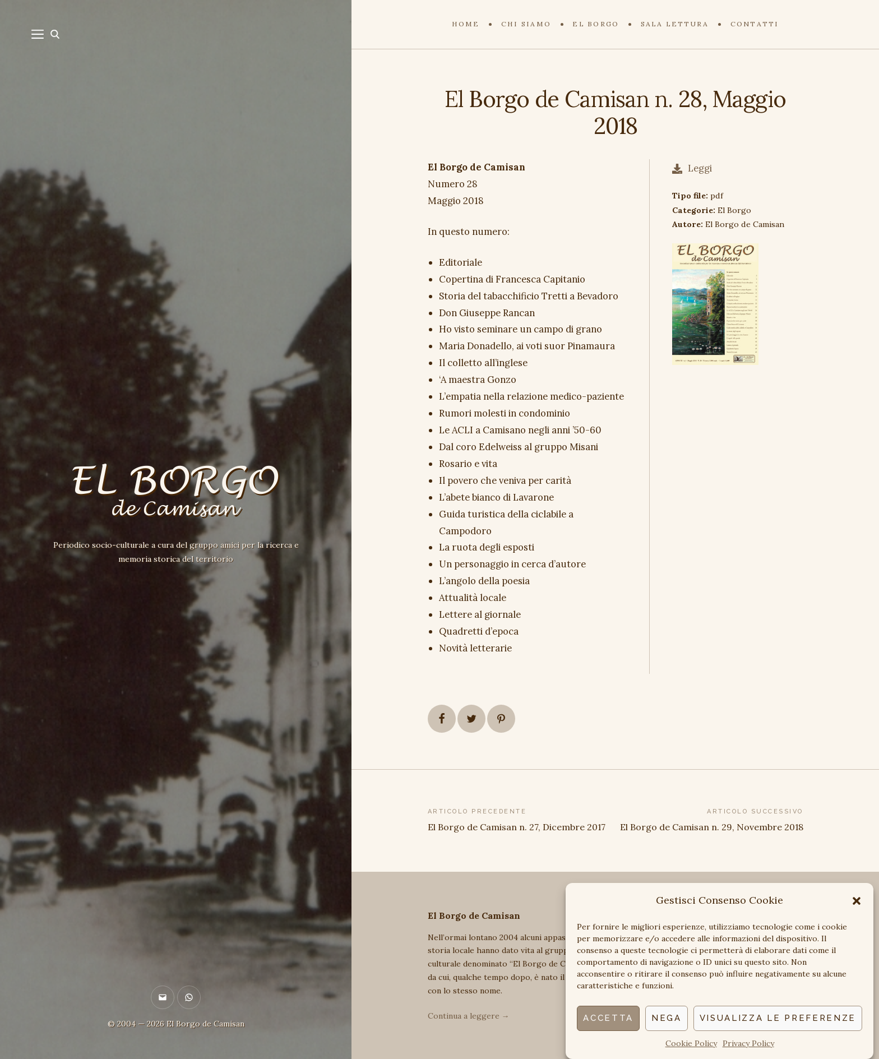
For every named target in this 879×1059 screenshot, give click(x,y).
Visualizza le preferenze (778, 1018)
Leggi (692, 168)
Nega (666, 1018)
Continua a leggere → (469, 1016)
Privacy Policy (748, 1043)
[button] (856, 901)
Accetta (608, 1018)
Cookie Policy (691, 1043)
